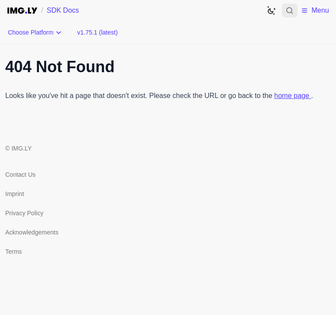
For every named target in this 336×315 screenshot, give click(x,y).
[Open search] (290, 11)
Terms (13, 251)
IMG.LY (21, 148)
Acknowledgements (31, 232)
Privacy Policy (24, 213)
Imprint (14, 193)
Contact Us (20, 174)
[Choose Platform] (35, 32)
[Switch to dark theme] (271, 11)
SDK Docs (63, 10)
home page (293, 95)
